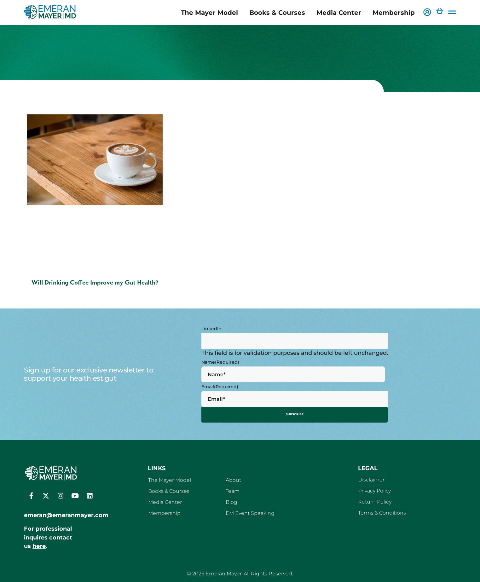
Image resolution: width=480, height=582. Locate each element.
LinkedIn (211, 328)
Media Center (338, 12)
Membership (394, 12)
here (39, 544)
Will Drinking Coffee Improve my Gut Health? (95, 282)
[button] (427, 12)
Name (220, 362)
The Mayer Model (209, 12)
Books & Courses (277, 12)
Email (219, 386)
